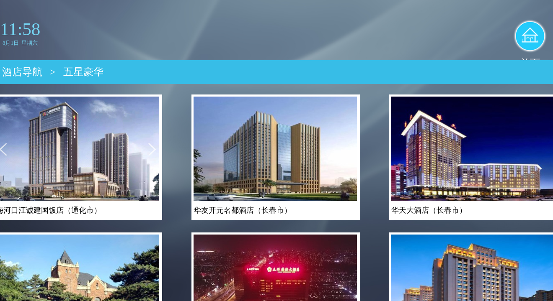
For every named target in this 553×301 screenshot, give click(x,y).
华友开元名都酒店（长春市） (243, 210)
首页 (530, 63)
